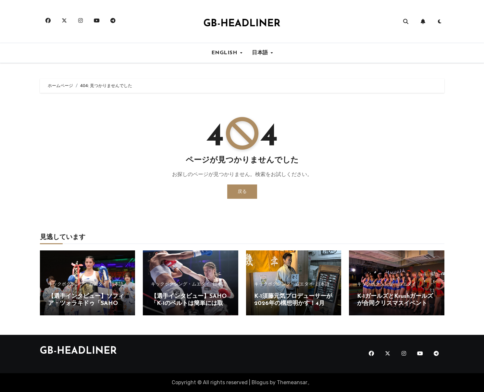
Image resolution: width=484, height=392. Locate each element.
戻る (242, 191)
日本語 (261, 53)
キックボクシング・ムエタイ (77, 284)
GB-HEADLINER (242, 24)
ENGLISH (225, 53)
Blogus (260, 382)
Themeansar (292, 382)
